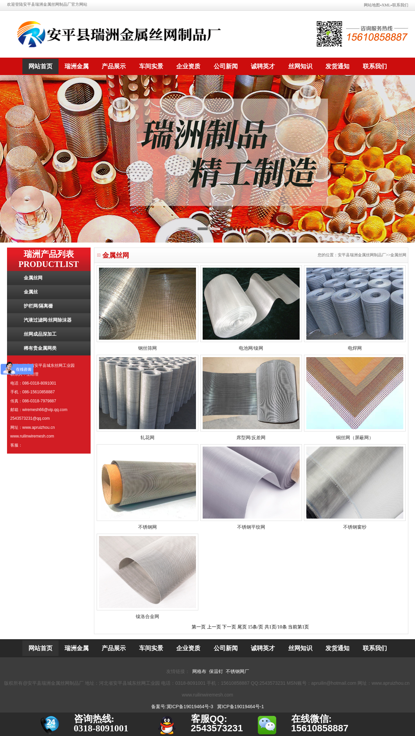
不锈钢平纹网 (251, 527)
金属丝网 (33, 277)
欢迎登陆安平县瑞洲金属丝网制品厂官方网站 (47, 4)
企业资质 (188, 66)
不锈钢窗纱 (355, 527)
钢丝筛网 (147, 348)
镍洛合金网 (147, 616)
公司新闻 (226, 66)
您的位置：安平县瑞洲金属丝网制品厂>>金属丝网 (362, 255)
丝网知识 (300, 66)
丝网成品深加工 (40, 334)
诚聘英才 (263, 66)
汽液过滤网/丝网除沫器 (48, 320)
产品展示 (114, 66)
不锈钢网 (147, 527)
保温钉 (216, 671)
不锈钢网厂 (237, 671)
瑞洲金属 (77, 66)
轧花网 (147, 437)
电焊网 (355, 348)
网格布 (199, 671)
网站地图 (372, 5)
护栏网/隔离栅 (38, 306)
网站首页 (40, 66)
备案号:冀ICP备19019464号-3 (182, 706)
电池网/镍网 (251, 348)
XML (386, 5)
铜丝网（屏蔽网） (355, 437)
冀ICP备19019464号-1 (240, 706)
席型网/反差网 (251, 437)
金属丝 (31, 291)
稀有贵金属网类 (40, 348)
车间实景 (151, 66)
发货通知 (337, 66)
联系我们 (400, 5)
